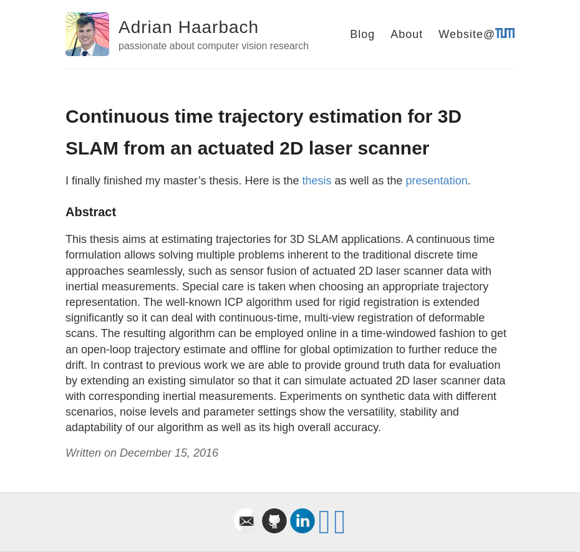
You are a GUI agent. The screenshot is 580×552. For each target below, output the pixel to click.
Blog (362, 34)
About (406, 34)
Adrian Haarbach (188, 27)
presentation (437, 180)
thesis (316, 180)
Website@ (476, 34)
